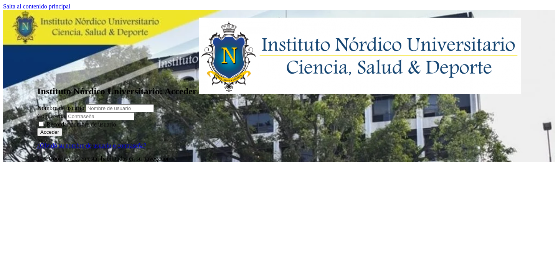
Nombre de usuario (61, 108)
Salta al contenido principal (37, 6)
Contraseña (51, 116)
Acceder (49, 132)
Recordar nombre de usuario (81, 124)
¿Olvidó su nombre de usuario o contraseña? (91, 145)
